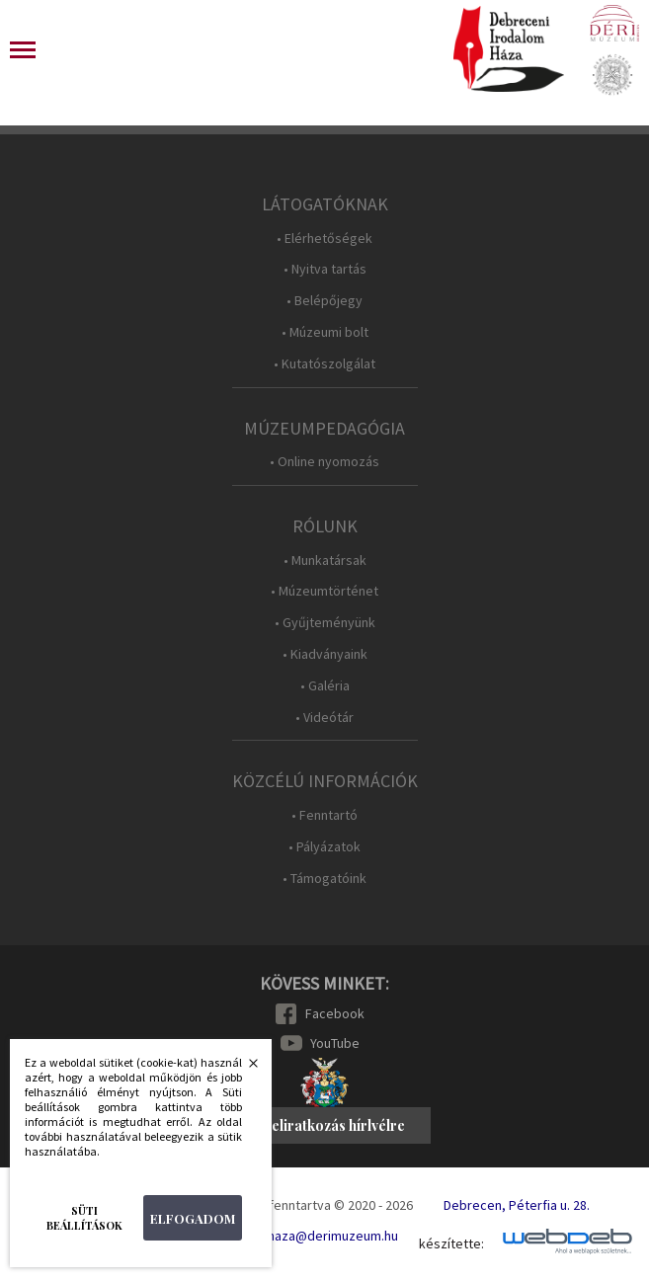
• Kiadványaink (325, 654)
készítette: (451, 1244)
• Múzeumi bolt (325, 332)
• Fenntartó (324, 815)
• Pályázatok (324, 847)
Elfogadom (192, 1218)
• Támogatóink (324, 878)
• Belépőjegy (324, 300)
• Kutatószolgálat (324, 364)
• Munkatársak (325, 560)
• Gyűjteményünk (325, 622)
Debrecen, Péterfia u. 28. (517, 1205)
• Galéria (325, 686)
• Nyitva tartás (325, 269)
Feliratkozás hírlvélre (334, 1125)
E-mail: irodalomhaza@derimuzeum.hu (286, 1235)
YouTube (335, 1043)
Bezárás (243, 1069)
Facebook (335, 1013)
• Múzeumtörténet (324, 591)
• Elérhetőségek (324, 238)
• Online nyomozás (324, 461)
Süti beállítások (84, 1218)
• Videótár (324, 717)
